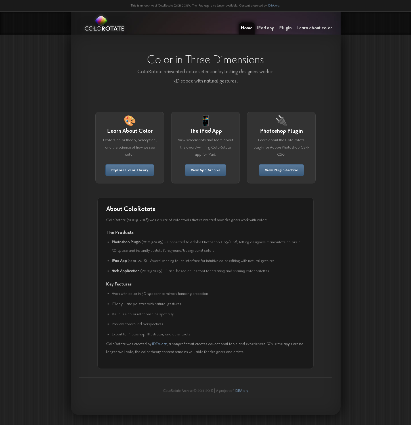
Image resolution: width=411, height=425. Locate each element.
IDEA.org (273, 6)
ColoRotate (104, 23)
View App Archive (205, 170)
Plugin (285, 28)
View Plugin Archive (281, 170)
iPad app (265, 28)
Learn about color (314, 28)
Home (246, 28)
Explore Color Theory (129, 170)
